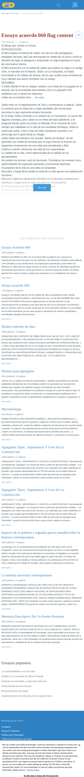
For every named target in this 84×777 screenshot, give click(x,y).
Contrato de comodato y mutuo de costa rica (24, 681)
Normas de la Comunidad (14, 743)
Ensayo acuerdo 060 (33, 13)
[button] (79, 36)
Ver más (42, 187)
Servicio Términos (10, 731)
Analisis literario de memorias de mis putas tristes (26, 696)
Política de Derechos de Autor (16, 739)
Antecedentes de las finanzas (16, 686)
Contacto (6, 727)
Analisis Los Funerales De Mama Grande (22, 676)
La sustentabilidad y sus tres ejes (18, 671)
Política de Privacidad (12, 735)
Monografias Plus (10, 13)
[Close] (79, 751)
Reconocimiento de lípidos (14, 691)
